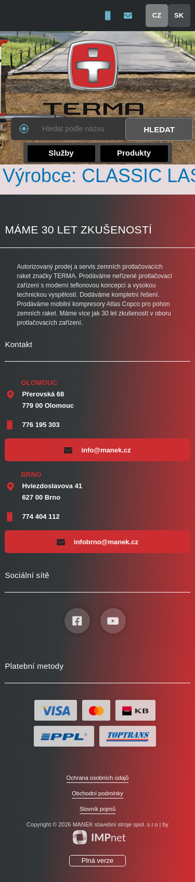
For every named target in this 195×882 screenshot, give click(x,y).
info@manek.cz (97, 449)
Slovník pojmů (97, 809)
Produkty (134, 152)
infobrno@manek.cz (97, 541)
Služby (60, 152)
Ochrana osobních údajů (98, 778)
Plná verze (97, 860)
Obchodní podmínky (97, 793)
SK (179, 15)
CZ (156, 15)
